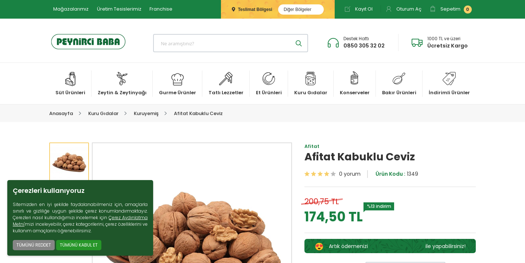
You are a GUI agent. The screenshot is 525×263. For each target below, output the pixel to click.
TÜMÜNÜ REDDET (33, 245)
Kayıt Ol (359, 8)
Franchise (160, 8)
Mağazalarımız (71, 8)
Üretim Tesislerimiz (119, 8)
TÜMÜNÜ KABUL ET (79, 245)
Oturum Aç (403, 8)
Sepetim (451, 9)
